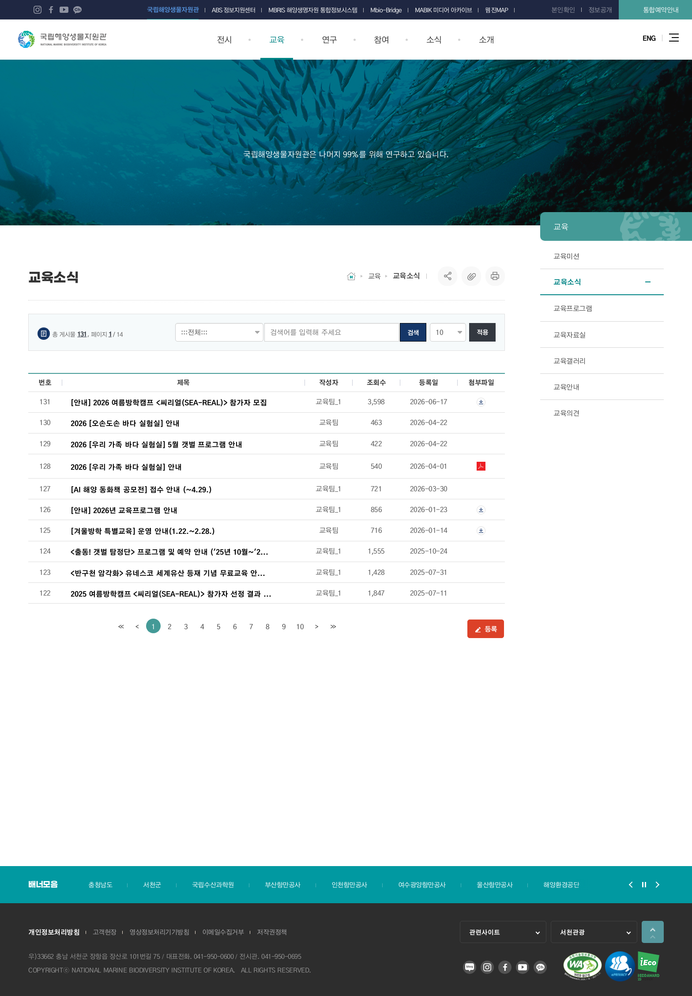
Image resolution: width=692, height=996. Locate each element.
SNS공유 (447, 276)
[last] (333, 626)
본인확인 (563, 10)
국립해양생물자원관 (62, 39)
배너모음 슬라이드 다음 (657, 884)
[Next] (316, 626)
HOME (351, 276)
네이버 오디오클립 (90, 9)
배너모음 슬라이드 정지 (644, 884)
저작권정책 (273, 933)
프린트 (495, 276)
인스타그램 (37, 9)
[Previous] (137, 626)
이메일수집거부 (223, 933)
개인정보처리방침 (53, 933)
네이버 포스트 (103, 9)
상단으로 (653, 932)
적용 (482, 332)
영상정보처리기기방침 (159, 933)
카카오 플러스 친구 (77, 9)
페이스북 (50, 9)
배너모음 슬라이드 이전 (630, 884)
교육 (374, 276)
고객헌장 (105, 933)
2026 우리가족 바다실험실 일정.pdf (481, 466)
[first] (120, 626)
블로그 (24, 9)
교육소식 (406, 275)
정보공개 (600, 10)
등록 (485, 629)
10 (300, 626)
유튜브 (64, 9)
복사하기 (471, 276)
